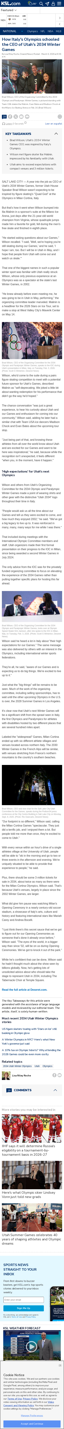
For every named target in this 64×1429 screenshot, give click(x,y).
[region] (32, 1395)
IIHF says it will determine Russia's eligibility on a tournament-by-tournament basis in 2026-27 (28, 1150)
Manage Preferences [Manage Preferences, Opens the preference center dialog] (32, 1415)
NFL (43, 31)
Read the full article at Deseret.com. (24, 989)
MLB (58, 31)
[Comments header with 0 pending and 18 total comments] (32, 1090)
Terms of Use (16, 1317)
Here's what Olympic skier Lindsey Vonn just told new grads (28, 1194)
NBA (50, 31)
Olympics (32, 31)
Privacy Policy (30, 1317)
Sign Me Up (23, 1308)
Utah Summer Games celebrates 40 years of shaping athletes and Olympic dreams (31, 1239)
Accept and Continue (32, 1423)
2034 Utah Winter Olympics (17, 1066)
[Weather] (32, 3)
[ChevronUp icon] (56, 133)
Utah (37, 1066)
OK (60, 1365)
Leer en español (53, 124)
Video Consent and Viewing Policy (28, 1404)
